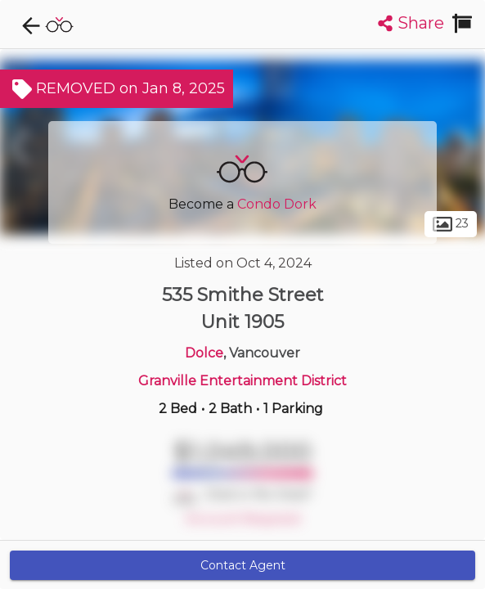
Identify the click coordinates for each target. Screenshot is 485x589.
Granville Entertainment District (242, 381)
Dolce (204, 353)
